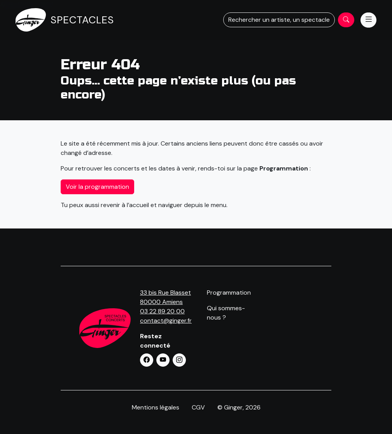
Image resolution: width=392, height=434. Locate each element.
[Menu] (368, 20)
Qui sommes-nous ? (226, 313)
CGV (198, 407)
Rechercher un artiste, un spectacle (279, 20)
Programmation (229, 292)
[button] (146, 360)
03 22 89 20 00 (162, 311)
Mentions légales (155, 407)
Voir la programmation (97, 187)
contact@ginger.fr (166, 320)
